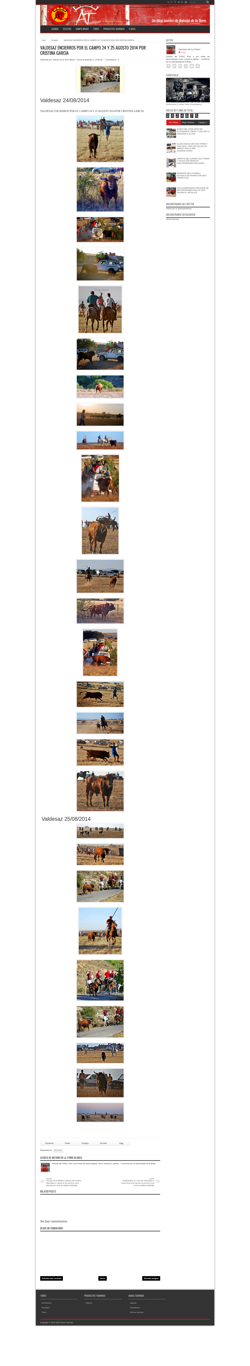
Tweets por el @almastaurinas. (179, 209)
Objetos (89, 1303)
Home (44, 29)
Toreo (96, 29)
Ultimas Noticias (137, 1312)
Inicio (44, 40)
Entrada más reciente (51, 1278)
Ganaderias (135, 1308)
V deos (132, 29)
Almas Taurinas (172, 219)
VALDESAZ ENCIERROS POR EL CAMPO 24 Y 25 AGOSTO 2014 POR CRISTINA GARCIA (93, 50)
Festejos (67, 29)
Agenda (55, 29)
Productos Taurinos (113, 29)
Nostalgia (46, 1308)
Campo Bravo (82, 29)
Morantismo (47, 1303)
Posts (182, 52)
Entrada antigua (151, 1278)
